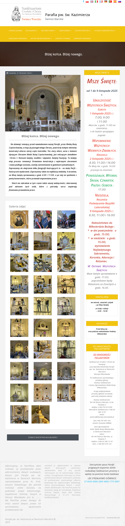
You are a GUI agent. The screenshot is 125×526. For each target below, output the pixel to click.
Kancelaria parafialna (18, 38)
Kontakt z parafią (62, 38)
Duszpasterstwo (83, 30)
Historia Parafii (48, 30)
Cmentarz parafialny (82, 38)
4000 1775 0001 (112, 479)
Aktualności (31, 30)
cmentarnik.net (113, 517)
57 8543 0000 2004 (93, 479)
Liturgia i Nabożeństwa (104, 30)
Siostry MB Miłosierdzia (41, 38)
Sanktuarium (65, 30)
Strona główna (15, 30)
